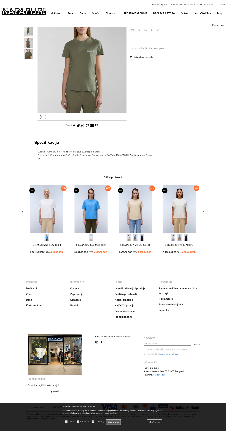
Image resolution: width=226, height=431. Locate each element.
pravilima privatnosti (168, 373)
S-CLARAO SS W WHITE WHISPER (176, 264)
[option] (113, 30)
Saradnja (75, 319)
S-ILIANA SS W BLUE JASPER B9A (92, 264)
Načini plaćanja (124, 319)
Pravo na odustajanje (171, 324)
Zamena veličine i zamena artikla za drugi (178, 310)
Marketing (97, 422)
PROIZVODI (52, 34)
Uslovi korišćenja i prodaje (130, 308)
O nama (74, 308)
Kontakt (75, 324)
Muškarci (31, 308)
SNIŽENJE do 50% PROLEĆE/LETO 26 (113, 30)
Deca (29, 319)
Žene (29, 313)
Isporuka (164, 329)
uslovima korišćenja (176, 368)
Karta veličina (34, 324)
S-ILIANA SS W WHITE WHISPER (50, 264)
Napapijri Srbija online (36, 34)
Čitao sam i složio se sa (166, 368)
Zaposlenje (76, 313)
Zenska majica (83, 34)
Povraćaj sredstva (125, 330)
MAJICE (71, 34)
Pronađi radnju (123, 336)
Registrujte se (192, 5)
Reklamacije (166, 318)
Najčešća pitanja (124, 324)
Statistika (83, 422)
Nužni (70, 422)
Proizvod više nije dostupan (147, 75)
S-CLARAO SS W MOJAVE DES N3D (134, 264)
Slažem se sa (162, 373)
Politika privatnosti (126, 313)
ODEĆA (63, 34)
